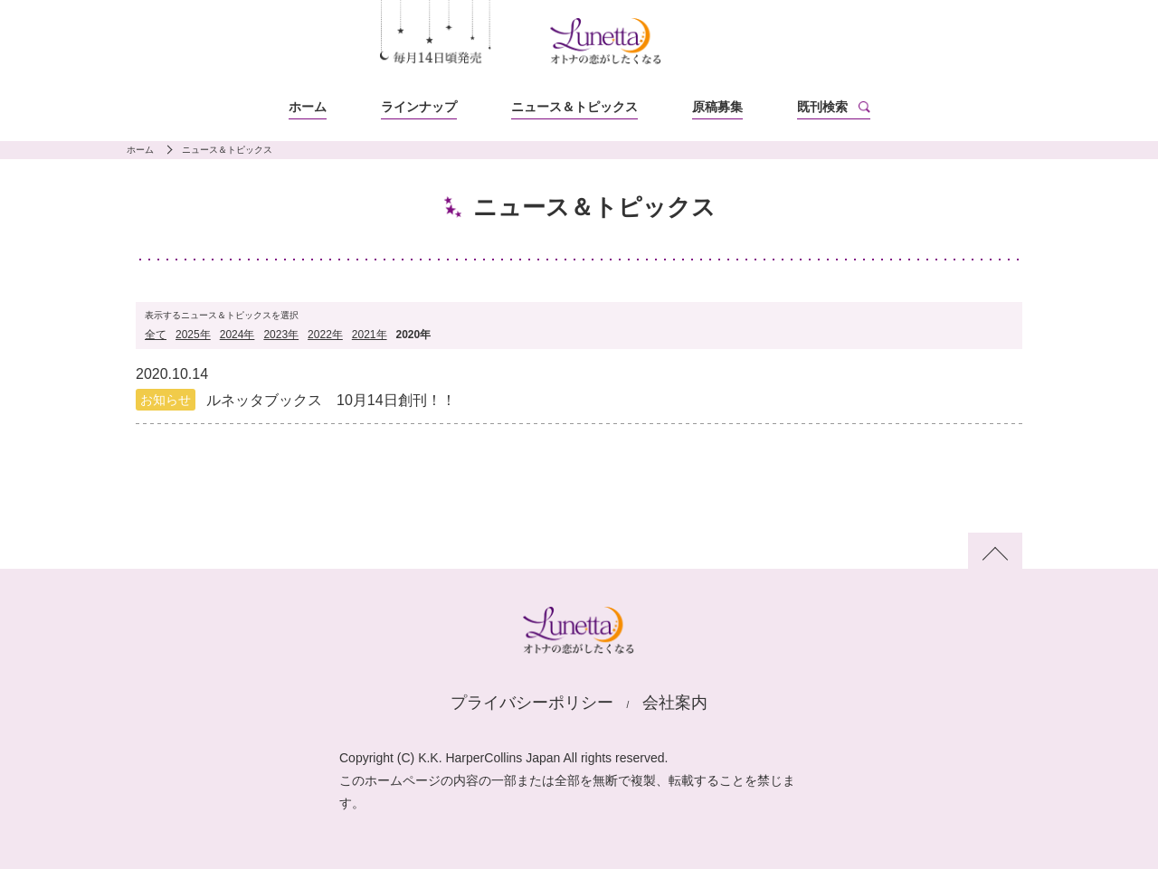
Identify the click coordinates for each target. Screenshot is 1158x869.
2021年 (369, 334)
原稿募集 (717, 106)
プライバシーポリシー (532, 703)
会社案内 (674, 703)
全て (155, 334)
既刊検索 (822, 106)
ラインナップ (419, 106)
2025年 (193, 334)
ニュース (574, 106)
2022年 (325, 334)
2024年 (237, 334)
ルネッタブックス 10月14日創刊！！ (331, 400)
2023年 (281, 334)
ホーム (308, 106)
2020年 (414, 334)
